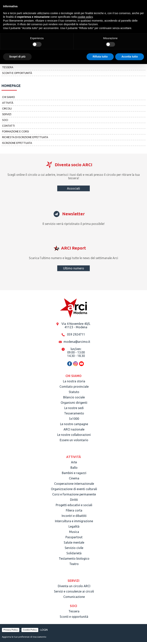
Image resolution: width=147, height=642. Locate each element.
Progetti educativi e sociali (74, 505)
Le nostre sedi (74, 408)
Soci (5, 120)
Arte (74, 462)
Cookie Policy (30, 630)
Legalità (74, 526)
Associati (73, 188)
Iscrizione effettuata (17, 142)
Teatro (74, 564)
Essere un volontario (74, 440)
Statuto (74, 392)
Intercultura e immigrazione (74, 521)
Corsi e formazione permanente (74, 494)
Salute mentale (74, 542)
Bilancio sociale (74, 397)
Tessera (7, 67)
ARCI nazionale (74, 429)
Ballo (74, 467)
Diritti (74, 499)
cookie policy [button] (85, 16)
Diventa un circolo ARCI (74, 586)
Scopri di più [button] (17, 56)
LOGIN (44, 629)
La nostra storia (74, 381)
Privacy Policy (10, 630)
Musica (74, 531)
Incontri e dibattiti (74, 515)
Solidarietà (74, 553)
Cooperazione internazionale (74, 483)
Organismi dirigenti (74, 402)
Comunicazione (74, 596)
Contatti (8, 125)
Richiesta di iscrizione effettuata (25, 137)
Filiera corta (74, 510)
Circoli (7, 108)
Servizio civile (74, 548)
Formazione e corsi (15, 131)
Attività (7, 102)
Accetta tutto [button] (129, 56)
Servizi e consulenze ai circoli (74, 591)
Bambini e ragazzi (74, 473)
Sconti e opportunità (17, 73)
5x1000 (74, 418)
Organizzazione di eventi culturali (74, 489)
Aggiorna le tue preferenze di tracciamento (24, 637)
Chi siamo (8, 97)
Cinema (74, 478)
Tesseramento (74, 413)
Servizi (6, 114)
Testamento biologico (74, 558)
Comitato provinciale (74, 386)
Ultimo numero (73, 268)
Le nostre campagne (74, 424)
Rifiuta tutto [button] (100, 56)
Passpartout (73, 537)
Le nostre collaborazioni (74, 434)
